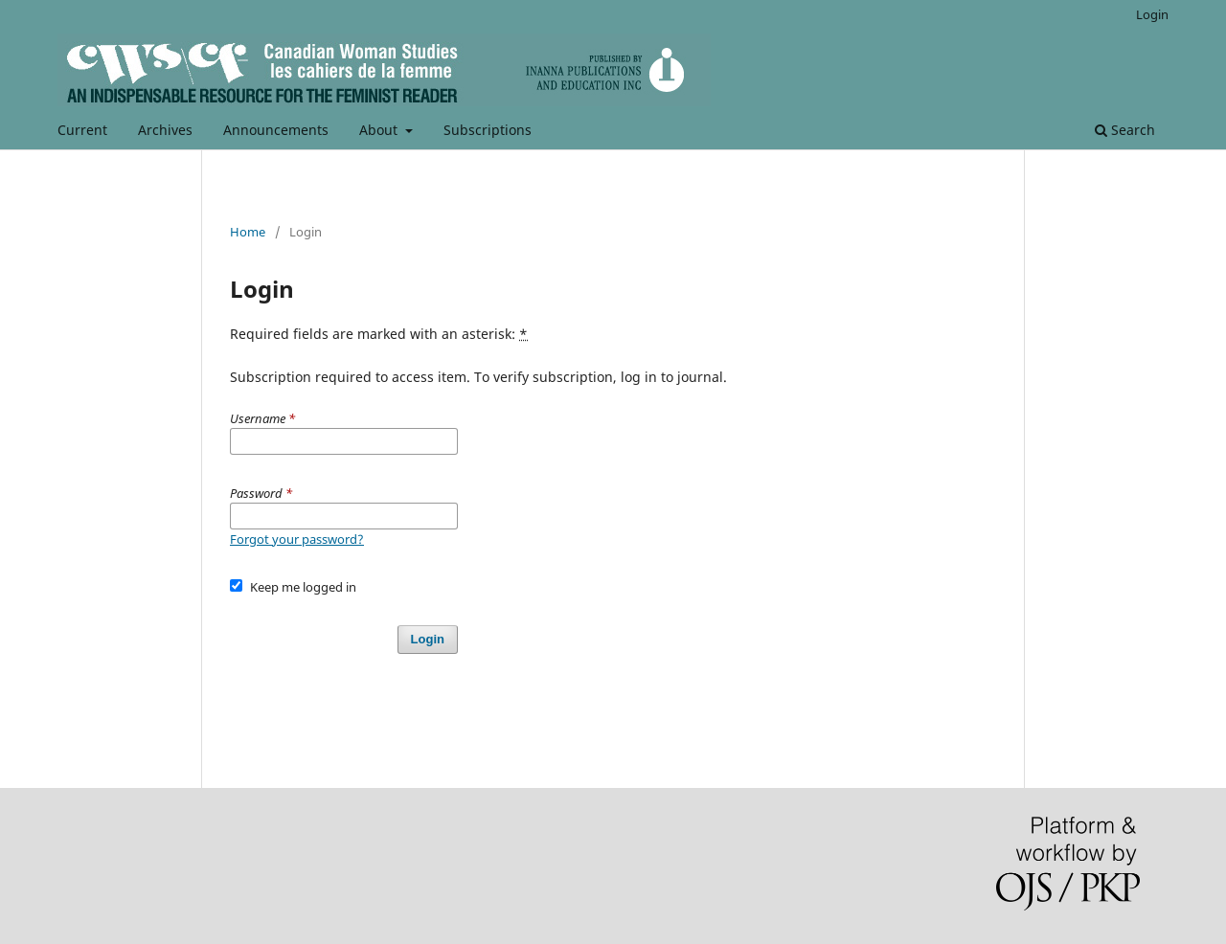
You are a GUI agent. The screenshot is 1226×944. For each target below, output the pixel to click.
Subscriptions (487, 130)
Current (82, 130)
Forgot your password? (297, 539)
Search (1125, 130)
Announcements (276, 130)
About (380, 130)
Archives (165, 130)
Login (1152, 14)
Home (247, 231)
